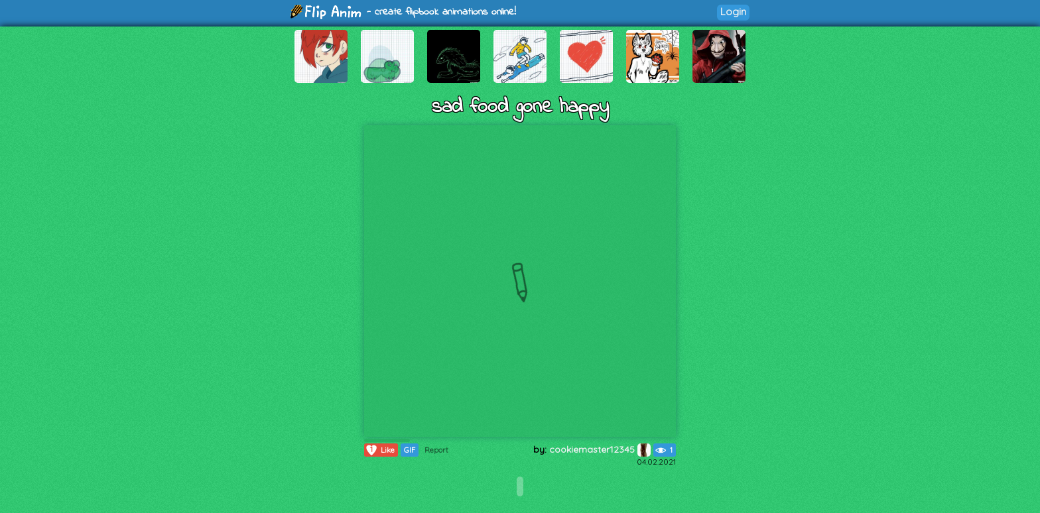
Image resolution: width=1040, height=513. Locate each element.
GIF (409, 450)
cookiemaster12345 (600, 449)
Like (380, 450)
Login (733, 11)
